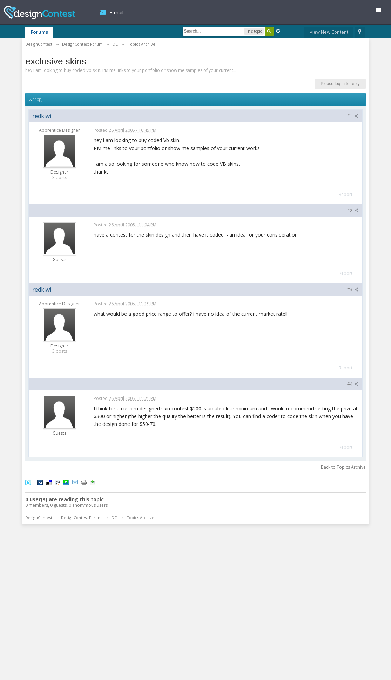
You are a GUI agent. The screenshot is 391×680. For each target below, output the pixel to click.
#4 (353, 384)
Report (345, 194)
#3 (353, 289)
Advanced (278, 31)
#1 (353, 116)
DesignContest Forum (81, 517)
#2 (353, 210)
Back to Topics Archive (343, 467)
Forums (39, 32)
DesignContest (39, 12)
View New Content (329, 32)
